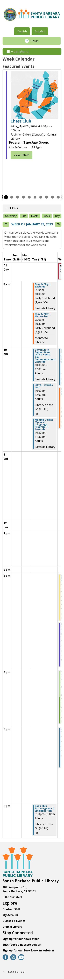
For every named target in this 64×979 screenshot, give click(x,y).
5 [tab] (29, 197)
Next (62, 197)
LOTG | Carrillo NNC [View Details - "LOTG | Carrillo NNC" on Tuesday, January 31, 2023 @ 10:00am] (44, 386)
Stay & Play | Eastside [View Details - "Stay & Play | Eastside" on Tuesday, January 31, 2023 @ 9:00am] (43, 285)
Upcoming (11, 215)
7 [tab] (41, 197)
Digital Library (12, 927)
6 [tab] (35, 197)
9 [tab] (52, 197)
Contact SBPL (12, 909)
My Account (10, 915)
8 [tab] (47, 197)
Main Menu (18, 51)
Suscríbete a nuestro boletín (22, 944)
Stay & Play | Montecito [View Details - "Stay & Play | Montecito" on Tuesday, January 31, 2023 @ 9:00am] (43, 315)
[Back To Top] (32, 971)
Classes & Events (14, 921)
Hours (36, 41)
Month (34, 215)
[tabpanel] (32, 115)
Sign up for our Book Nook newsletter (29, 950)
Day (57, 215)
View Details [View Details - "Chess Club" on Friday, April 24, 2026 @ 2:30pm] (21, 155)
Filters (13, 208)
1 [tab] (6, 197)
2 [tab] (12, 197)
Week (47, 215)
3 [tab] (18, 197)
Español (40, 31)
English (22, 31)
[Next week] (58, 224)
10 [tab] (58, 197)
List (24, 215)
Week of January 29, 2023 (32, 224)
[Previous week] (6, 224)
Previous (2, 197)
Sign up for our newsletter (21, 939)
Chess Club (21, 121)
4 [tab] (23, 197)
